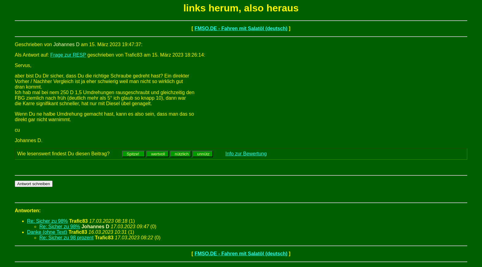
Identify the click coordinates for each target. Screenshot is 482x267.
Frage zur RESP (68, 55)
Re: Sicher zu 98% (47, 221)
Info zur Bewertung (246, 153)
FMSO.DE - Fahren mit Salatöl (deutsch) (241, 28)
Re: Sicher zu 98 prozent (66, 237)
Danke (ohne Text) (47, 232)
